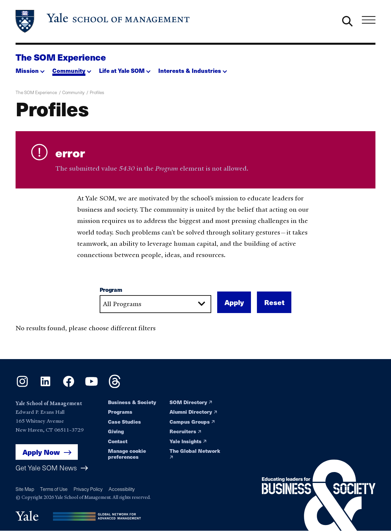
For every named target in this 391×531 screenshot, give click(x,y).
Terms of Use (54, 489)
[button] (30, 69)
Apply (234, 304)
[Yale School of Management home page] (103, 21)
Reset (274, 304)
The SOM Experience (61, 56)
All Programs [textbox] (122, 306)
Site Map (25, 489)
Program (111, 292)
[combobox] (155, 306)
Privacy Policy (88, 489)
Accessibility (122, 489)
